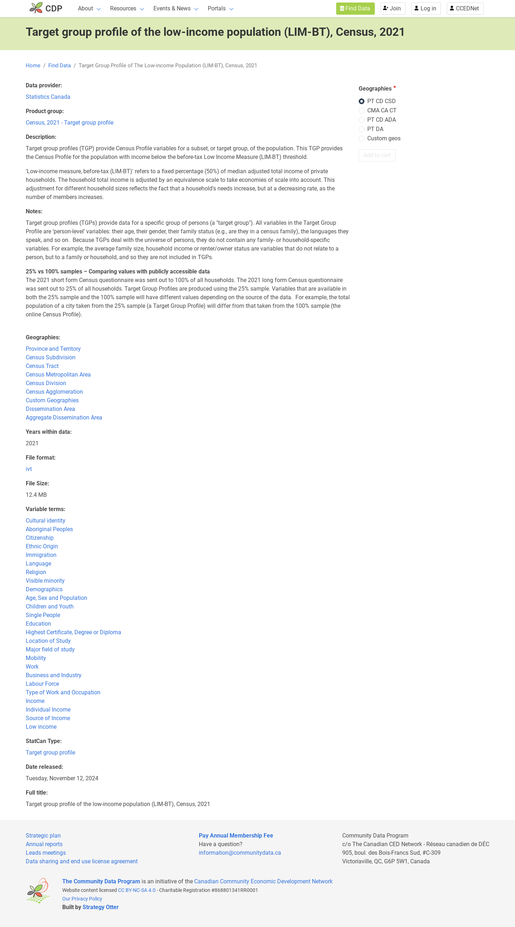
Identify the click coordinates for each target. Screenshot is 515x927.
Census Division (46, 383)
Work (32, 666)
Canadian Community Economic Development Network (263, 881)
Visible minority (45, 580)
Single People (43, 615)
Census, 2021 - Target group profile (69, 122)
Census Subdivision (50, 357)
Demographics (44, 589)
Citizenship (40, 537)
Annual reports (44, 844)
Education (38, 623)
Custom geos (384, 138)
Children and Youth (50, 606)
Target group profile (50, 752)
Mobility (36, 658)
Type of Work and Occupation (63, 692)
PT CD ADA (381, 119)
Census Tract (42, 366)
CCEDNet (467, 8)
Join (395, 8)
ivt (29, 469)
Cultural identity (45, 520)
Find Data (357, 8)
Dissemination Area (50, 409)
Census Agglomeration (54, 391)
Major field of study (50, 649)
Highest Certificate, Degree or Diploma (73, 632)
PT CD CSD (381, 101)
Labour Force (42, 683)
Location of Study (48, 640)
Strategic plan (43, 835)
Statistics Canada (48, 96)
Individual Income (48, 709)
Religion (36, 572)
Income (35, 701)
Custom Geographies (52, 400)
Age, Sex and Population (56, 597)
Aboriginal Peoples (49, 529)
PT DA (375, 129)
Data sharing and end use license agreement (82, 861)
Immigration (41, 555)
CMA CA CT (382, 110)
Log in (428, 8)
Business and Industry (54, 675)
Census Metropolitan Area (58, 374)
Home (33, 65)
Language (38, 563)
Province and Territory (53, 348)
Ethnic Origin (42, 546)
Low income (41, 726)
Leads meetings (46, 852)
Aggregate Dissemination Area (64, 417)
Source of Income (48, 718)
